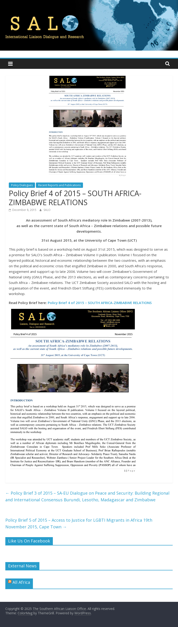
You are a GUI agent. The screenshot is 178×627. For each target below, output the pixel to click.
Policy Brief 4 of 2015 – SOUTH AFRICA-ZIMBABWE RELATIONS (100, 302)
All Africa (21, 582)
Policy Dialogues (22, 185)
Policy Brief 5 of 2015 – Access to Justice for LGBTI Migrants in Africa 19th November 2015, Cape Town (78, 523)
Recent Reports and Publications (59, 185)
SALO (47, 210)
